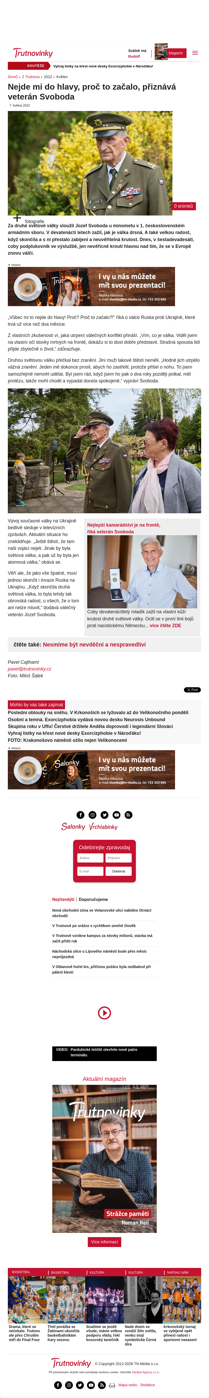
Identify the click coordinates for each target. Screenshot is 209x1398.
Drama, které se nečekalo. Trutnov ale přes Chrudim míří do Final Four (24, 1333)
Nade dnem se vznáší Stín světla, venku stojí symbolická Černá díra (140, 1335)
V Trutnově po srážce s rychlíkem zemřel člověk (94, 926)
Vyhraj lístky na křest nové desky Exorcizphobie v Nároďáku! (103, 66)
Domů (13, 77)
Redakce (148, 1385)
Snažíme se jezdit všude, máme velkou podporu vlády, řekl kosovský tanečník (104, 1333)
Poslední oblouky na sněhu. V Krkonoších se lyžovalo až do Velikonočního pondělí (98, 712)
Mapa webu (127, 1385)
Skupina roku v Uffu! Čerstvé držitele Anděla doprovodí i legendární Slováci (90, 726)
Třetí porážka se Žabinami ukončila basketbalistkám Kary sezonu (63, 1333)
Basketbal (21, 1272)
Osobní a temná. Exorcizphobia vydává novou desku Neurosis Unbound (86, 719)
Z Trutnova (30, 77)
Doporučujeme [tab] (93, 899)
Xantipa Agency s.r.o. (146, 1372)
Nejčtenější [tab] (63, 899)
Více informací (104, 1242)
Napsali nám (177, 1272)
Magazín (176, 53)
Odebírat (118, 871)
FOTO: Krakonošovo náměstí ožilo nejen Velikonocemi (67, 740)
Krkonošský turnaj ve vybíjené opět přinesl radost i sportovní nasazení (180, 1333)
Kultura (97, 1272)
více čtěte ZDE (165, 625)
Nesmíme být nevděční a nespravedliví (94, 645)
